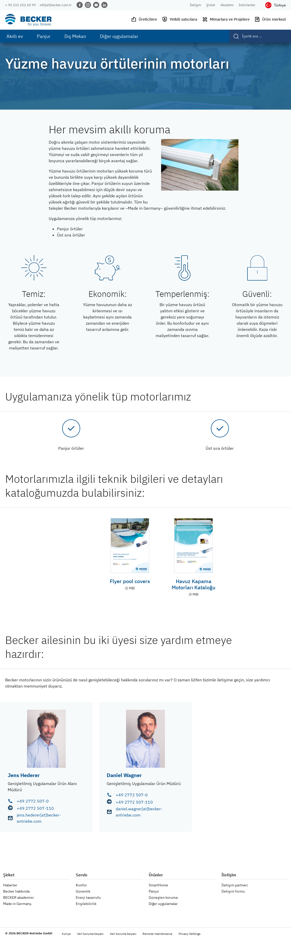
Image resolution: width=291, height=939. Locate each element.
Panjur (154, 891)
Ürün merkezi (270, 19)
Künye (66, 934)
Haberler (10, 885)
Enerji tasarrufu (88, 897)
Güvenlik (83, 891)
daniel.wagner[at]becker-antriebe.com (139, 812)
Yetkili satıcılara (179, 19)
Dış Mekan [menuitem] (75, 36)
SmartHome (158, 885)
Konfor (81, 885)
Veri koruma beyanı (90, 934)
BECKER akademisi (18, 897)
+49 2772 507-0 (33, 801)
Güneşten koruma (163, 897)
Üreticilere (144, 19)
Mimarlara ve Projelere (226, 19)
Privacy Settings (190, 934)
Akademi (227, 5)
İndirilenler (247, 5)
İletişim (195, 5)
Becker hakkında (16, 891)
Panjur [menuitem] (44, 36)
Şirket (210, 5)
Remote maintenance (157, 934)
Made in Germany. (17, 903)
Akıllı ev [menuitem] (14, 36)
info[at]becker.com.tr (56, 5)
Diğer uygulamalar (163, 903)
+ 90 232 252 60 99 (20, 5)
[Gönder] (234, 36)
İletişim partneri (234, 885)
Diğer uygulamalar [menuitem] (119, 36)
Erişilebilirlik (86, 903)
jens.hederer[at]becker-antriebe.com (39, 818)
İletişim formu (233, 891)
